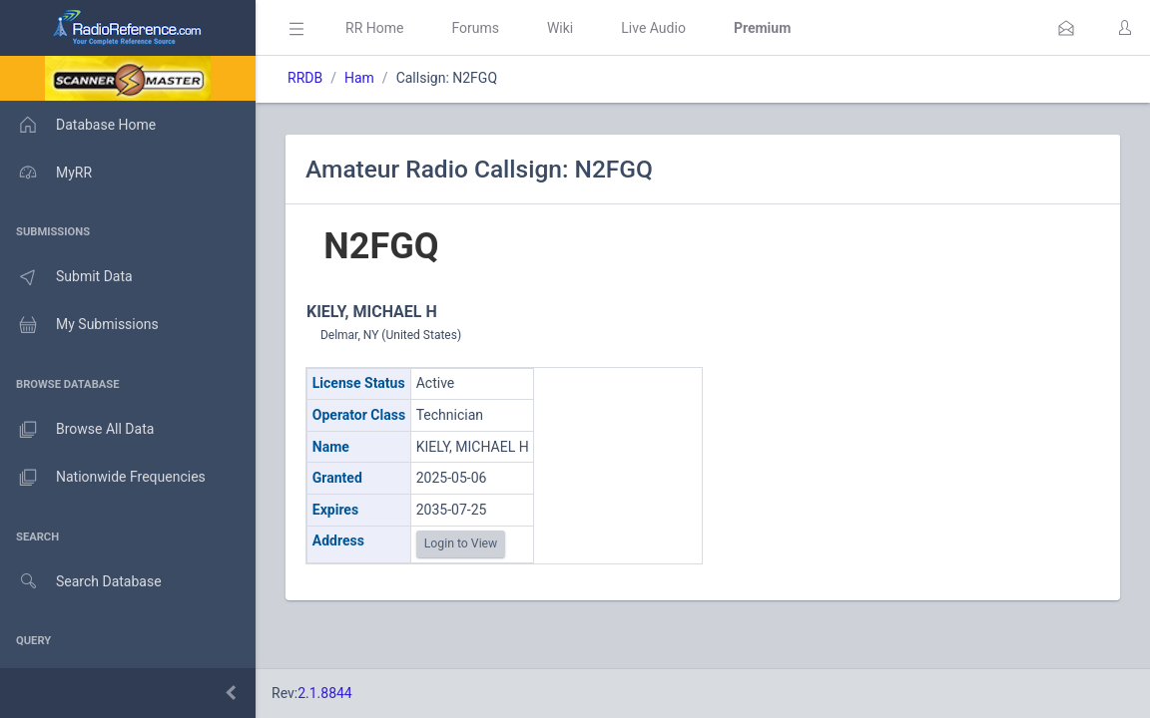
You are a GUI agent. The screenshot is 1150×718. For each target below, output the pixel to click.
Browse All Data (77, 430)
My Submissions (79, 325)
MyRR (46, 172)
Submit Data (66, 277)
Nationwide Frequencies (103, 478)
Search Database (81, 581)
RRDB (305, 78)
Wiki (560, 28)
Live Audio (653, 28)
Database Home (78, 125)
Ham (359, 78)
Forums (475, 28)
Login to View (461, 543)
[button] (1066, 28)
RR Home (374, 28)
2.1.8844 (324, 693)
